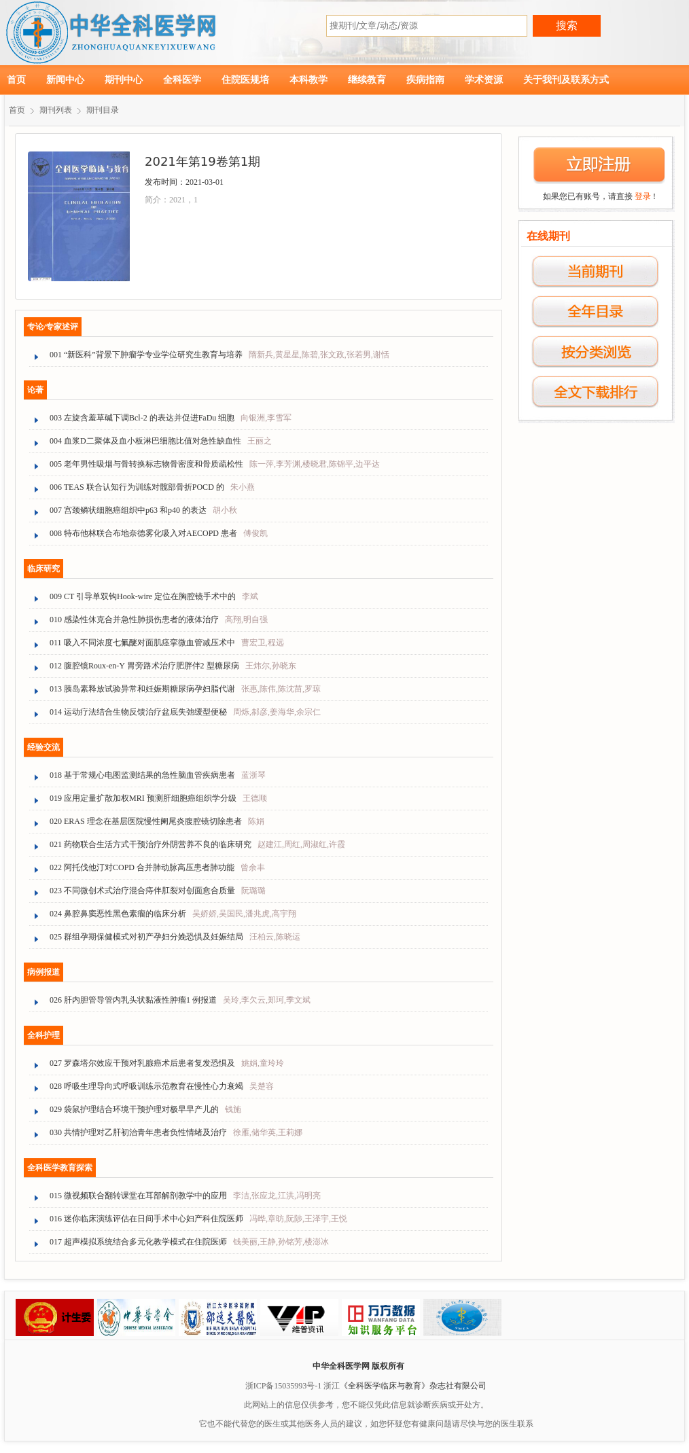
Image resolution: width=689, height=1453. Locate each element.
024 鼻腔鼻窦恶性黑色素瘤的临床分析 (118, 913)
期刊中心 (124, 80)
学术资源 (484, 80)
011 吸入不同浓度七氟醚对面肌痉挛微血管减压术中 (142, 642)
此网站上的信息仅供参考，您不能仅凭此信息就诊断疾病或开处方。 (366, 1405)
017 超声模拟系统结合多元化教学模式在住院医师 (138, 1241)
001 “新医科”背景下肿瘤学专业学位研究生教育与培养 (146, 354)
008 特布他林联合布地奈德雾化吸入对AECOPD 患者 (143, 533)
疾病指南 (425, 80)
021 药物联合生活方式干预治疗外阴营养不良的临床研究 (150, 844)
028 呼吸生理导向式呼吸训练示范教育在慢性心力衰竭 (146, 1086)
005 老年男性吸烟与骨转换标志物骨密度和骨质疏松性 (146, 464)
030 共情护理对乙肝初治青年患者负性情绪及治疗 (138, 1132)
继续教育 (367, 80)
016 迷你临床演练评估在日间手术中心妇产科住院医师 (146, 1218)
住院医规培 (245, 80)
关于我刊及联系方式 (566, 80)
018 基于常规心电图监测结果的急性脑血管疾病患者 (142, 775)
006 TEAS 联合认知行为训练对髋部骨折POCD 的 (137, 487)
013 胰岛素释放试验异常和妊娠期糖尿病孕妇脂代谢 (142, 689)
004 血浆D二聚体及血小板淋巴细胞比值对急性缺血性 (145, 441)
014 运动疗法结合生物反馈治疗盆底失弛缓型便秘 (138, 712)
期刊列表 (55, 110)
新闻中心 (65, 80)
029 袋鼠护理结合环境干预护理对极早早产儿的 (134, 1109)
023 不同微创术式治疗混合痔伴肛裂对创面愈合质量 (142, 890)
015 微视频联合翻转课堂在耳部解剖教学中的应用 (138, 1195)
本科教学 (308, 80)
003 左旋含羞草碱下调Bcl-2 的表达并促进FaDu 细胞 (142, 418)
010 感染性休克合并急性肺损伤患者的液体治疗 (134, 619)
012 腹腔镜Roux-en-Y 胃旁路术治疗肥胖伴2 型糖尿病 (144, 665)
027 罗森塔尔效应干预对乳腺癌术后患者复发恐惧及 (142, 1063)
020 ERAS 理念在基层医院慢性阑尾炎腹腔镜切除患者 (146, 821)
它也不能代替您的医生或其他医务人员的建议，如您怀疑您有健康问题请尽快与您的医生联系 (366, 1424)
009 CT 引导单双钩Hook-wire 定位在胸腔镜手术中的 (143, 596)
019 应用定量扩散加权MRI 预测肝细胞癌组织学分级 (143, 798)
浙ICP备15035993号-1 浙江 (292, 1386)
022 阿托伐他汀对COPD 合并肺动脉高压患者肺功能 (142, 867)
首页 (16, 80)
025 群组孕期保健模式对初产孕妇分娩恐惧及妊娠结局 (146, 936)
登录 (643, 196)
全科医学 (182, 80)
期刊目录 (102, 110)
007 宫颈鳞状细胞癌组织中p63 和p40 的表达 (128, 510)
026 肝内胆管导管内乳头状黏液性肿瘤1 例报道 (133, 1000)
